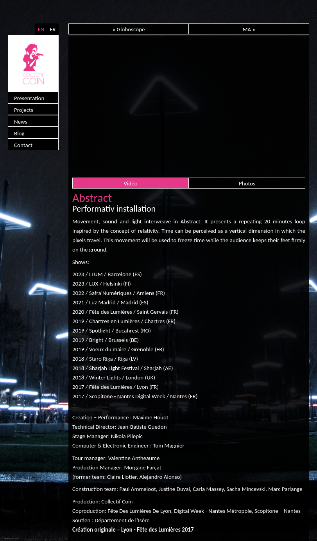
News (20, 121)
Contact (23, 145)
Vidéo (130, 183)
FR (53, 29)
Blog (19, 133)
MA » (249, 29)
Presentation (29, 98)
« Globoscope (128, 29)
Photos (247, 183)
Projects (23, 109)
